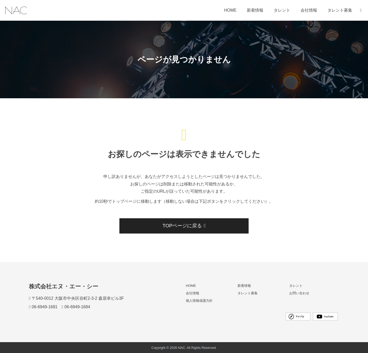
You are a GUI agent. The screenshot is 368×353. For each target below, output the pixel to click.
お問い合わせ (299, 293)
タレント (282, 10)
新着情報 (255, 10)
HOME (230, 10)
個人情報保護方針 (199, 301)
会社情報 (309, 10)
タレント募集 (339, 10)
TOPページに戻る (183, 225)
